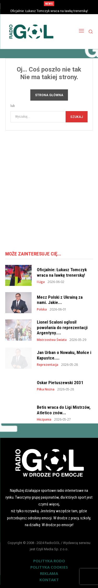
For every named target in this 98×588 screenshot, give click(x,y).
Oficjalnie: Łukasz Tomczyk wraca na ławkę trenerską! (49, 11)
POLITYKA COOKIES (49, 567)
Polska (42, 309)
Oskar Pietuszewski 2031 (60, 382)
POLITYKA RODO (49, 560)
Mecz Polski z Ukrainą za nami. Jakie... (60, 300)
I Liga (41, 282)
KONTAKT (49, 579)
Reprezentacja (47, 364)
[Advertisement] (49, 189)
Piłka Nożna (45, 389)
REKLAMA (49, 573)
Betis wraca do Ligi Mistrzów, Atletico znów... (63, 410)
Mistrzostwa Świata (52, 339)
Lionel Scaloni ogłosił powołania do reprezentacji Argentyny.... (62, 327)
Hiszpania (44, 419)
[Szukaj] (77, 116)
